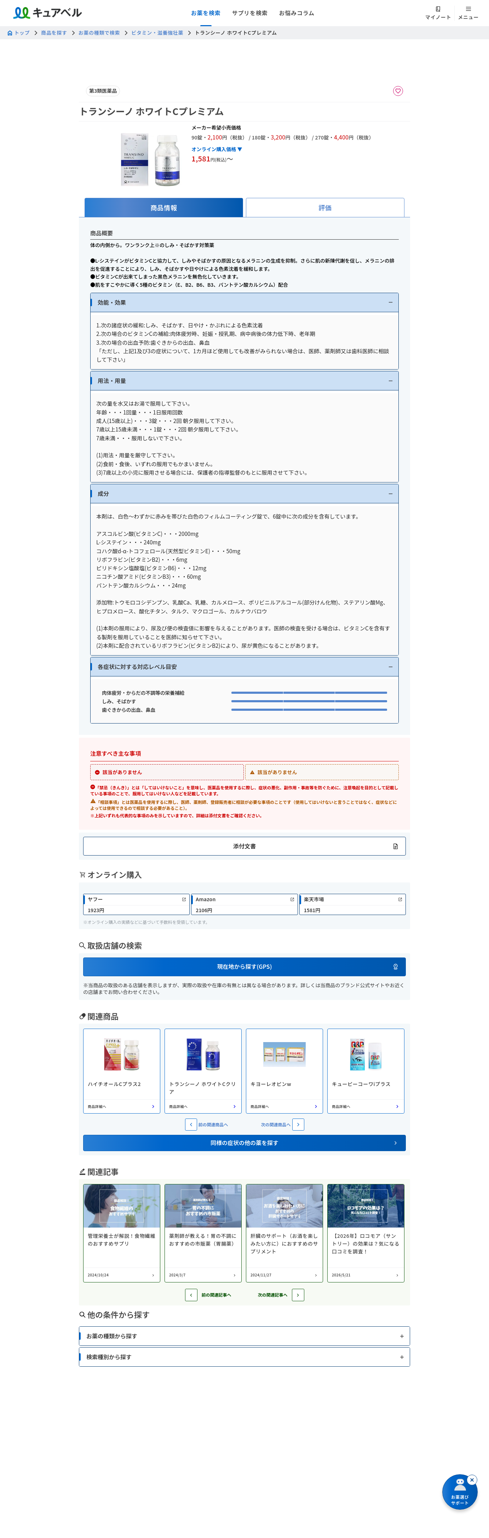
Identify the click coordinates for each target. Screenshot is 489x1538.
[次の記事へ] (298, 1295)
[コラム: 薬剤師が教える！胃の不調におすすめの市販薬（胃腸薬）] (203, 1233)
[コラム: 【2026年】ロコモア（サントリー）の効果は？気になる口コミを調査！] (365, 1233)
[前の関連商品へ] (191, 1125)
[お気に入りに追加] (398, 91)
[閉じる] (472, 1480)
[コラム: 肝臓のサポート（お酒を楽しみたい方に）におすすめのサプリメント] (284, 1233)
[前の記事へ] (191, 1295)
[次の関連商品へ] (298, 1125)
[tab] (164, 207)
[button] (244, 302)
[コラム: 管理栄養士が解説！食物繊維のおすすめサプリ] (121, 1233)
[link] (136, 904)
